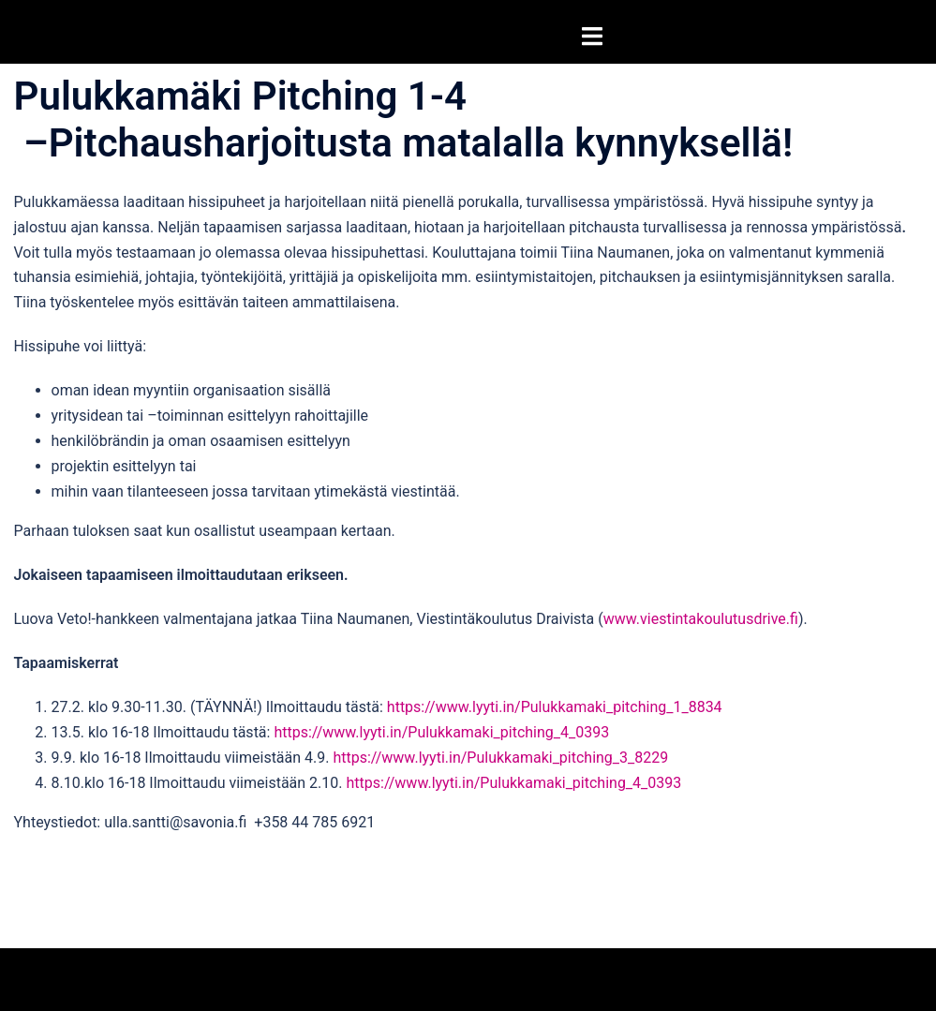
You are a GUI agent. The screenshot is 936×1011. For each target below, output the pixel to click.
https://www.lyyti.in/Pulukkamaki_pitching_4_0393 (441, 732)
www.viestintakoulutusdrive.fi (700, 619)
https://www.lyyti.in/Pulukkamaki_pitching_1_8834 (554, 707)
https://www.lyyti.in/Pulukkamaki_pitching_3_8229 (500, 757)
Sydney (247, 979)
